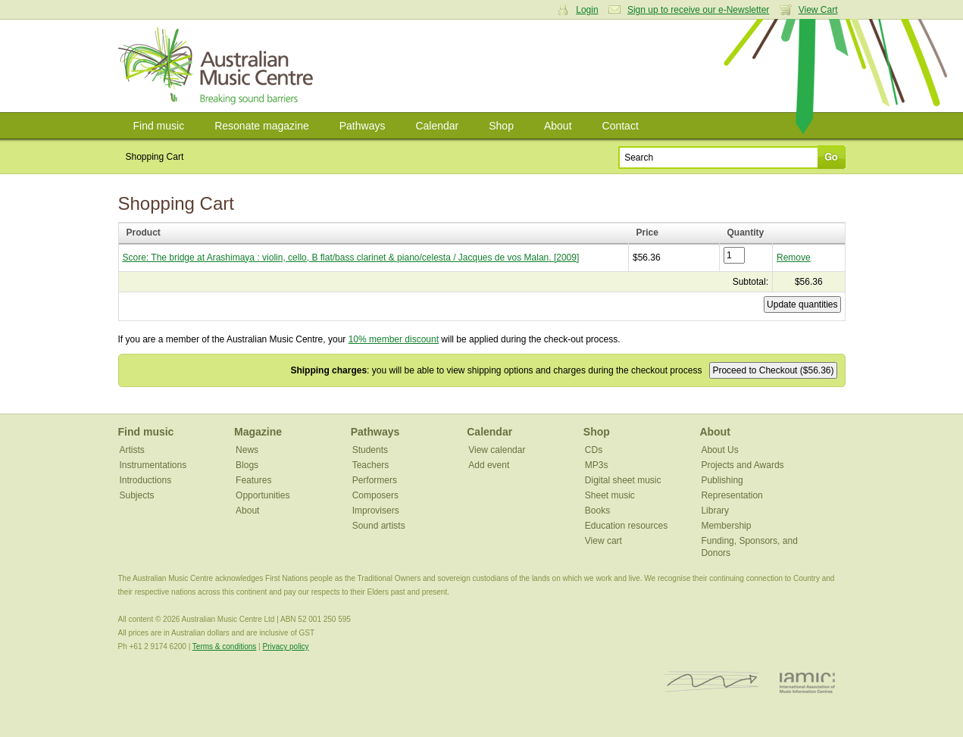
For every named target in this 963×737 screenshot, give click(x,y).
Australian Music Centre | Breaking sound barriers (218, 66)
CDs (593, 450)
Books (597, 510)
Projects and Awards (742, 465)
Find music (159, 126)
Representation (731, 495)
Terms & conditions (224, 646)
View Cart (818, 10)
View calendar (496, 450)
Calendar (436, 126)
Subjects (137, 495)
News (247, 450)
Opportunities (262, 495)
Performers (374, 480)
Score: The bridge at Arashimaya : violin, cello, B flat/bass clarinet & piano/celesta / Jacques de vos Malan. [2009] (351, 257)
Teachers (370, 465)
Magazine (258, 432)
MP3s (596, 465)
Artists (132, 450)
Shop (501, 126)
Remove (794, 257)
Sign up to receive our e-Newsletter (698, 10)
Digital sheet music (623, 480)
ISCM (711, 682)
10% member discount (394, 339)
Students (370, 450)
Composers (375, 495)
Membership (726, 525)
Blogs (247, 465)
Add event (488, 465)
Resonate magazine (261, 126)
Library (715, 510)
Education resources (626, 525)
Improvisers (375, 510)
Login (587, 10)
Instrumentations (153, 465)
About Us (719, 450)
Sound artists (378, 525)
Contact (620, 126)
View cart (603, 541)
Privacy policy (285, 646)
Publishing (722, 480)
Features (253, 480)
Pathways (362, 126)
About (558, 126)
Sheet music (610, 495)
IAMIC (807, 682)
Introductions (146, 480)
